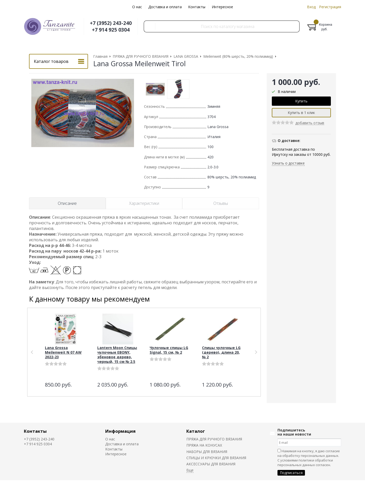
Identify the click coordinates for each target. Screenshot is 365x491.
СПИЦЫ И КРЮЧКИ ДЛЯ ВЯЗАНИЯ (216, 457)
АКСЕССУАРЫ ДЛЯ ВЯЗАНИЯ (210, 463)
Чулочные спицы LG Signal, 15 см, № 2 (169, 350)
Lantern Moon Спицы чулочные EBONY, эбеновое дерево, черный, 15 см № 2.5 (117, 354)
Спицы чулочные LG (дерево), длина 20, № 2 (221, 352)
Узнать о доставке (288, 163)
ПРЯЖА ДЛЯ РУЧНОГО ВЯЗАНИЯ (214, 439)
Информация (120, 431)
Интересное (222, 6)
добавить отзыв (309, 123)
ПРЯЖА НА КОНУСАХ (204, 445)
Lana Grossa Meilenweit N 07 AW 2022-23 (63, 352)
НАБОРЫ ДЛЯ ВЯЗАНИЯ (206, 451)
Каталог (195, 431)
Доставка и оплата (165, 6)
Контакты (196, 6)
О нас (137, 6)
